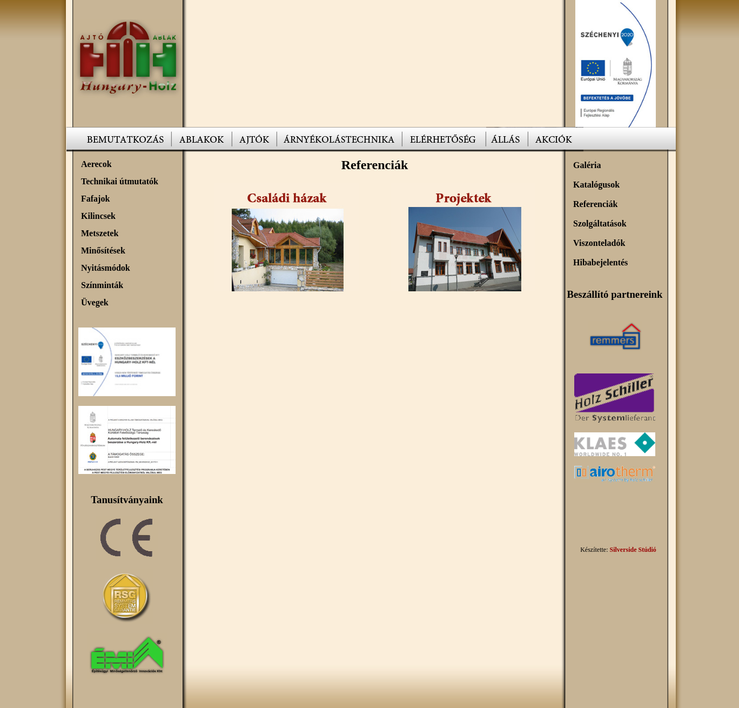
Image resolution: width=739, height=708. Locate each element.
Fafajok (95, 198)
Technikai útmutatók (119, 181)
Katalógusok (596, 184)
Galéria (587, 165)
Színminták (102, 285)
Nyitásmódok (105, 267)
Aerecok (96, 164)
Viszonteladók (599, 243)
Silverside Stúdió (632, 549)
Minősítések (103, 250)
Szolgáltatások (600, 223)
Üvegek (95, 302)
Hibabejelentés (600, 262)
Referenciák (595, 204)
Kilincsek (98, 216)
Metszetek (99, 233)
